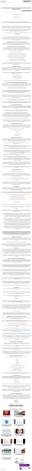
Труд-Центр (3, 1)
